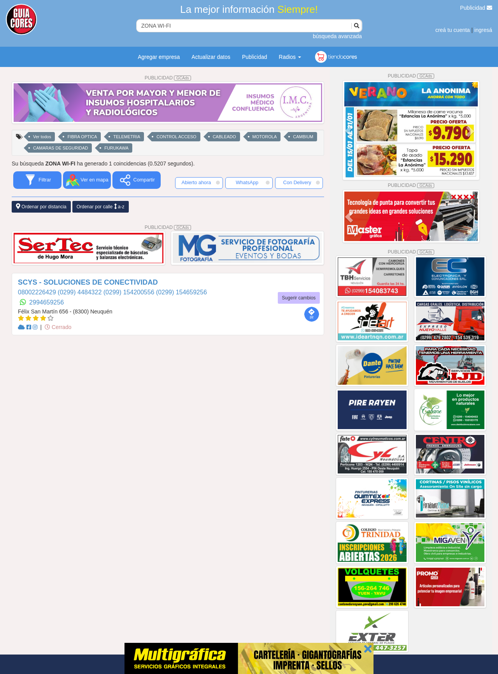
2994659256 (46, 302)
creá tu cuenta (452, 30)
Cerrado (58, 327)
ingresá (483, 30)
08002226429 (38, 292)
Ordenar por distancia (41, 206)
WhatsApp (253, 182)
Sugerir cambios (299, 298)
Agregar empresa (159, 57)
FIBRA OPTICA (82, 136)
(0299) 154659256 (181, 292)
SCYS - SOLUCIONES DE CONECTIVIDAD (88, 282)
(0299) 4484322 (80, 292)
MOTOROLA (265, 136)
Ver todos (42, 136)
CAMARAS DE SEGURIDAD (60, 148)
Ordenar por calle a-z (100, 206)
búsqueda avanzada (337, 36)
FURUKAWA (116, 148)
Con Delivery (301, 182)
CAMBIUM (303, 136)
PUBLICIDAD (168, 78)
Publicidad (476, 8)
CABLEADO (224, 136)
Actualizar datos (210, 57)
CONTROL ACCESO (176, 136)
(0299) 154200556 (129, 292)
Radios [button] (290, 57)
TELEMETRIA (126, 136)
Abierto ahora (201, 182)
